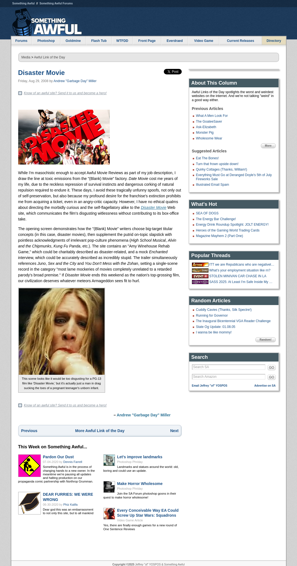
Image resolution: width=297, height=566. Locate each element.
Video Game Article (130, 520)
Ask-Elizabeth (206, 127)
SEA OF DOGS (207, 213)
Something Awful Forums (56, 3)
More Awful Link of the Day (100, 430)
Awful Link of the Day (49, 57)
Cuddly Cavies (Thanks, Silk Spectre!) (224, 310)
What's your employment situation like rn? (240, 270)
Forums (21, 41)
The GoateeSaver (209, 121)
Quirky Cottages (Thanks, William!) (221, 169)
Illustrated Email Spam (212, 185)
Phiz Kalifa (70, 504)
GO (271, 368)
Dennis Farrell (72, 461)
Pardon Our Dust (58, 457)
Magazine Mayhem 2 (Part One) (219, 236)
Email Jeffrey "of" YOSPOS (210, 385)
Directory (274, 41)
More (268, 145)
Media (26, 57)
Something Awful (23, 3)
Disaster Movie (41, 72)
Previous (29, 430)
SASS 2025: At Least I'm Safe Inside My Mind (241, 282)
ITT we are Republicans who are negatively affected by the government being (241, 264)
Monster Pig (205, 132)
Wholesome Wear (209, 138)
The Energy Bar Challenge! (216, 219)
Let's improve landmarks (139, 457)
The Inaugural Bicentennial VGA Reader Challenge (233, 321)
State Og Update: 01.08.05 (216, 327)
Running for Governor (212, 315)
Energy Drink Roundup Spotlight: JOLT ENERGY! (232, 225)
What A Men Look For (212, 116)
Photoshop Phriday (130, 461)
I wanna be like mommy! (214, 332)
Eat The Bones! (207, 158)
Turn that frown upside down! (217, 164)
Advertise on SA (264, 385)
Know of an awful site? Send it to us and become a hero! (65, 93)
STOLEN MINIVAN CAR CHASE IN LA (237, 276)
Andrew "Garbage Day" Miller (75, 81)
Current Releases (240, 41)
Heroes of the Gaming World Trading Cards (228, 230)
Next (174, 430)
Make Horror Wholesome (140, 483)
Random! (265, 339)
